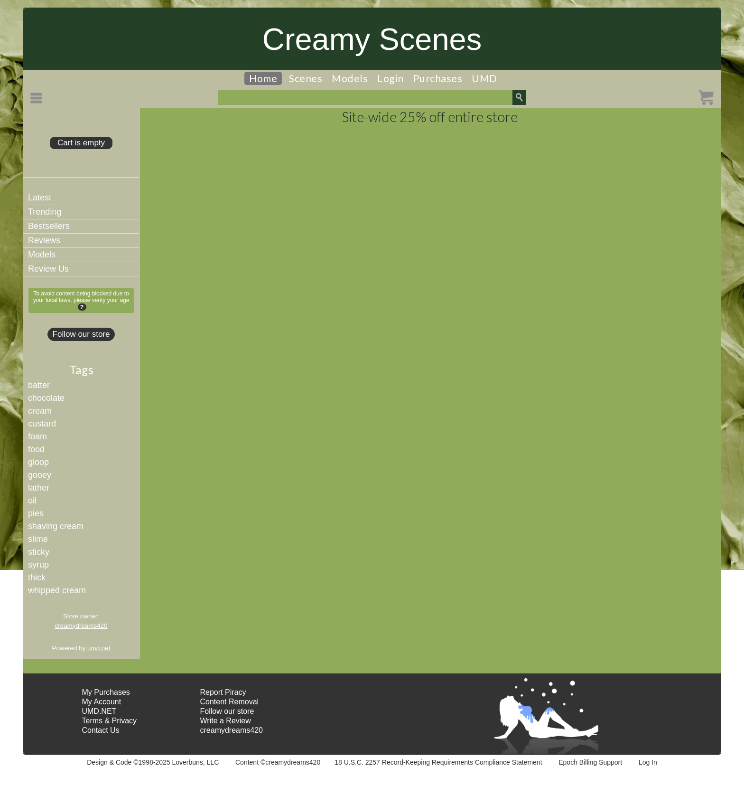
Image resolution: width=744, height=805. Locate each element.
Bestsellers (49, 226)
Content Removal (229, 702)
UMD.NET (99, 711)
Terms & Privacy (109, 721)
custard (42, 423)
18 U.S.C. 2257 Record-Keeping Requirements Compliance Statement (438, 762)
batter (39, 385)
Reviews (44, 240)
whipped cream (57, 590)
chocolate (46, 398)
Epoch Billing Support (590, 762)
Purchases (438, 78)
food (36, 449)
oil (32, 500)
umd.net (98, 648)
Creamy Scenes (372, 39)
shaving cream (56, 526)
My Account (101, 702)
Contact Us (100, 730)
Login (390, 78)
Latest (39, 197)
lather (38, 487)
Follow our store (81, 334)
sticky (38, 552)
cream (40, 411)
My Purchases (106, 692)
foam (37, 436)
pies (36, 513)
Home (263, 78)
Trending (44, 212)
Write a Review (225, 721)
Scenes (305, 78)
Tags (81, 369)
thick (37, 577)
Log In (648, 762)
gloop (38, 462)
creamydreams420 (81, 625)
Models (350, 78)
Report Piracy (223, 692)
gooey (39, 475)
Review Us (48, 269)
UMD (484, 78)
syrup (38, 564)
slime (38, 539)
